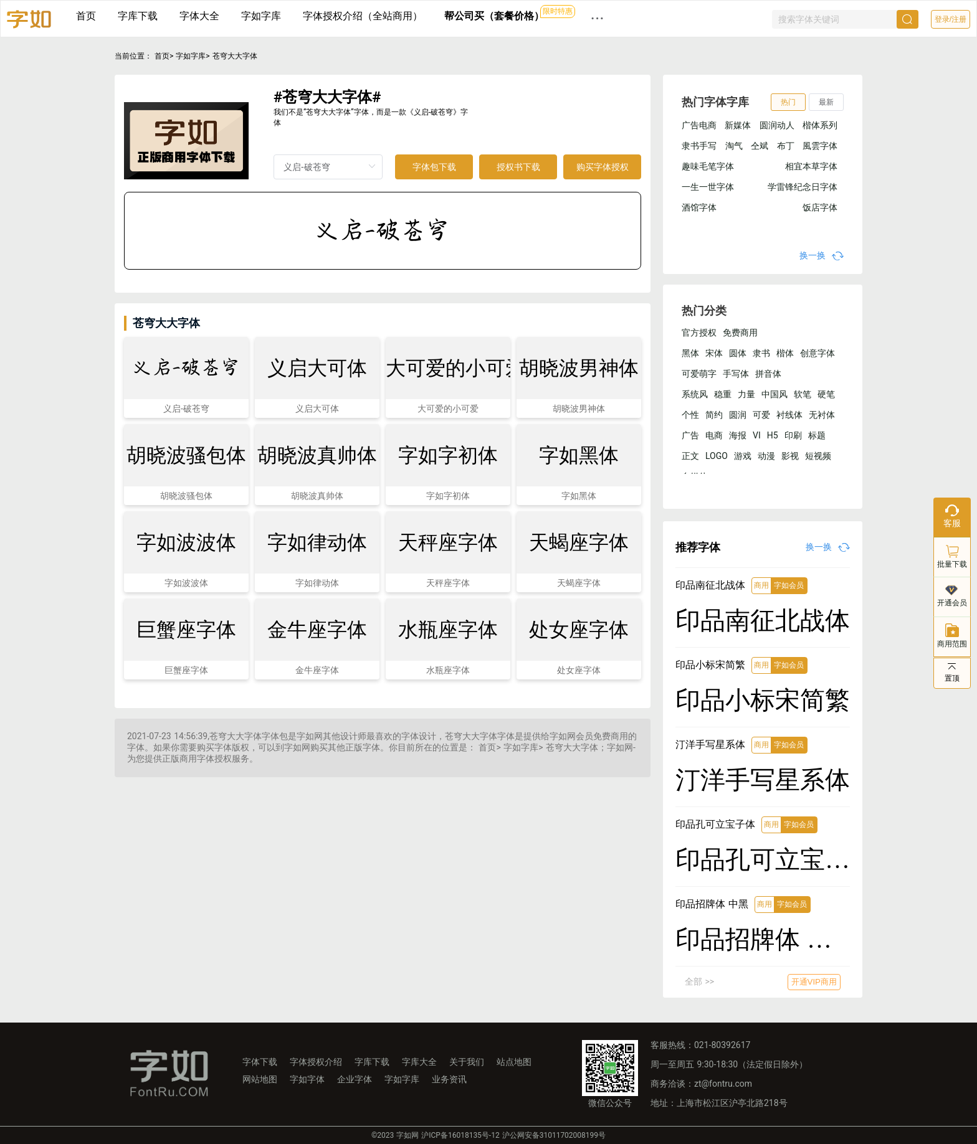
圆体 (737, 353)
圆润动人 (777, 125)
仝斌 (759, 146)
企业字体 (354, 1079)
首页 (86, 16)
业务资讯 (449, 1079)
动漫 (766, 456)
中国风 (774, 394)
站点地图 (514, 1062)
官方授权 (699, 333)
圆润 (737, 415)
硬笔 (826, 394)
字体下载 (259, 1062)
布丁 (785, 146)
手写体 (736, 374)
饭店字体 (820, 207)
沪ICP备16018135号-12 (460, 1135)
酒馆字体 (699, 207)
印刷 (793, 435)
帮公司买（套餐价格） (494, 16)
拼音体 (768, 374)
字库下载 (138, 16)
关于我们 (466, 1062)
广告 (690, 435)
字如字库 (261, 16)
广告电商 (699, 125)
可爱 (761, 415)
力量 (746, 394)
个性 (690, 415)
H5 (772, 435)
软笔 (802, 394)
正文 (690, 456)
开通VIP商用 (814, 981)
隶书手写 (699, 146)
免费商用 (740, 333)
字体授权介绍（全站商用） (362, 16)
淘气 (734, 146)
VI (757, 435)
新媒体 (738, 125)
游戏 (742, 456)
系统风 (695, 394)
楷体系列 (820, 125)
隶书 (761, 353)
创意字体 (817, 353)
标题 (817, 435)
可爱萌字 (699, 374)
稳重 (723, 394)
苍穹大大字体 (234, 56)
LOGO (716, 456)
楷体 (785, 353)
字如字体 (307, 1079)
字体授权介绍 (316, 1062)
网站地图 (259, 1079)
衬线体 (789, 415)
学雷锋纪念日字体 (802, 187)
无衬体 (822, 415)
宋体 (714, 353)
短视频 (818, 456)
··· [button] (597, 18)
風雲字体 (820, 146)
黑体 (690, 353)
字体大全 (199, 16)
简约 (714, 415)
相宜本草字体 (811, 166)
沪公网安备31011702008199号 (554, 1135)
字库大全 (419, 1062)
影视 (790, 456)
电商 (714, 435)
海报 (737, 435)
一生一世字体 (708, 187)
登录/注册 (950, 19)
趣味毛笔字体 (708, 166)
